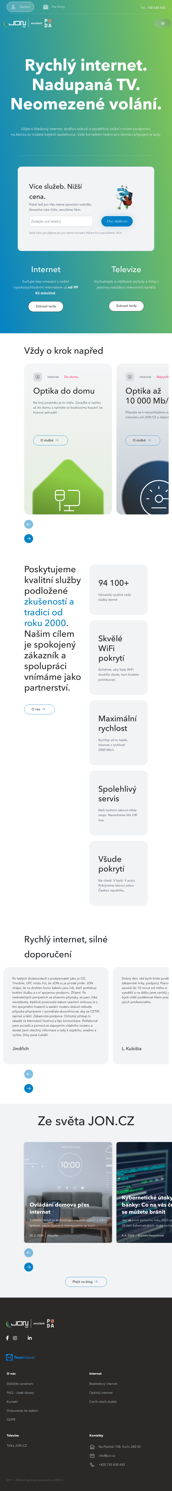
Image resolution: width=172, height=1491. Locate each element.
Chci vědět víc (117, 221)
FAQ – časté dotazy (20, 1393)
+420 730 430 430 (112, 1465)
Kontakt (12, 1402)
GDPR (11, 1419)
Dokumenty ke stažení (22, 1411)
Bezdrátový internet (103, 1384)
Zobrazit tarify (46, 306)
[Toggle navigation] (163, 23)
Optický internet (100, 1393)
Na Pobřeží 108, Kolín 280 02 (120, 1447)
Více (119, 232)
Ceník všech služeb (103, 1402)
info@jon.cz (107, 1456)
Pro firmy (58, 7)
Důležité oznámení (20, 1384)
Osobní (24, 7)
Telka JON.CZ (17, 1445)
